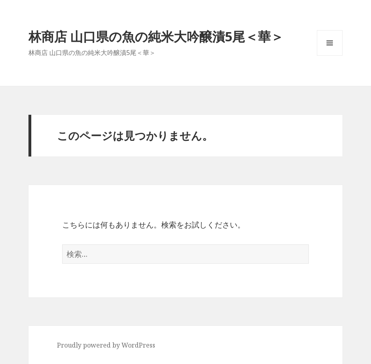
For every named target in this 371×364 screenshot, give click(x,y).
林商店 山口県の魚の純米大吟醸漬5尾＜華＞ (156, 36)
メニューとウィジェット (329, 55)
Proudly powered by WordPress (106, 345)
